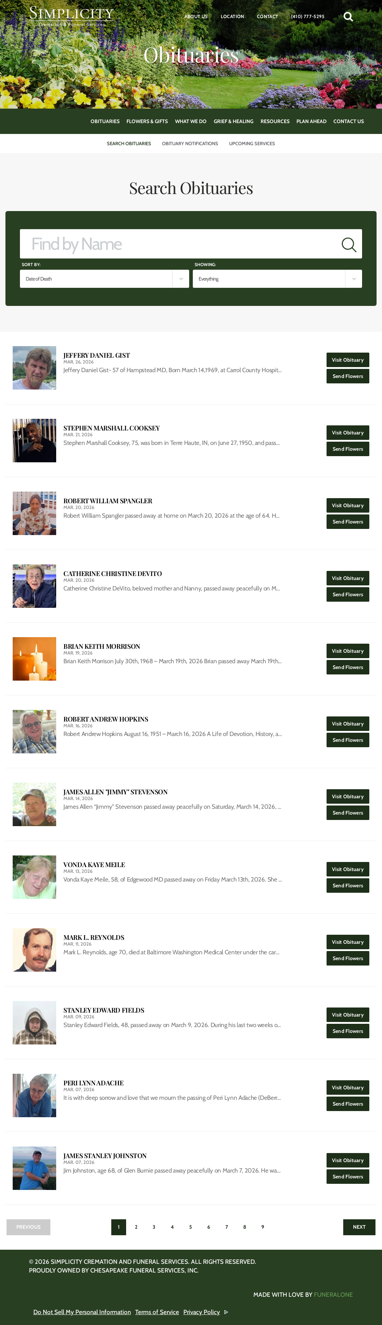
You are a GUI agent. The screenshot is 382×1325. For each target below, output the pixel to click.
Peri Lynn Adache (93, 1083)
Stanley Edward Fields (103, 1010)
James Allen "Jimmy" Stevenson (115, 792)
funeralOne (333, 1294)
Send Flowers (351, 374)
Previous (28, 1227)
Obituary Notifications (190, 143)
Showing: (205, 264)
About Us (196, 16)
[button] (348, 16)
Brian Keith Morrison (101, 646)
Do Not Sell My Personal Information (82, 1312)
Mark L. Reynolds (93, 937)
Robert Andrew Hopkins (105, 719)
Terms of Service (157, 1312)
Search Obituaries (129, 143)
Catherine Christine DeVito (112, 573)
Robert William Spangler (107, 501)
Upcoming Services (252, 143)
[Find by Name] (178, 243)
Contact (267, 16)
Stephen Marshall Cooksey (111, 428)
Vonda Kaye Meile (94, 864)
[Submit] (349, 243)
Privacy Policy (201, 1312)
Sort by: (31, 264)
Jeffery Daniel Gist (96, 355)
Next (359, 1227)
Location (232, 16)
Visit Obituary (350, 358)
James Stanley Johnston (105, 1156)
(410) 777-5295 (307, 16)
